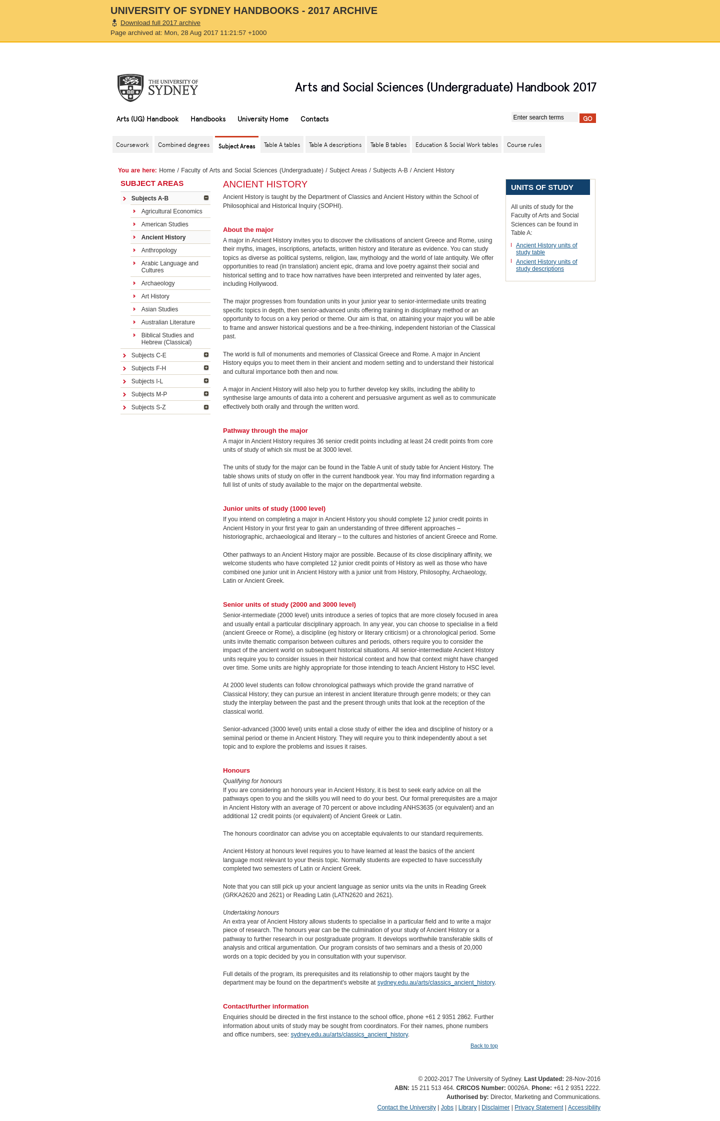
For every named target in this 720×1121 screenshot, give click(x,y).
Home (167, 170)
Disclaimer (496, 1107)
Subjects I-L (147, 381)
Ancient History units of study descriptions (547, 265)
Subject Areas (348, 170)
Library (467, 1107)
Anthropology (159, 250)
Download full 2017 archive (160, 22)
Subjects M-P (149, 394)
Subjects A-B (390, 170)
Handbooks (208, 118)
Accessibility (584, 1107)
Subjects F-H (149, 368)
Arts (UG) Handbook (147, 118)
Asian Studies (160, 309)
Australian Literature (168, 322)
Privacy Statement (538, 1107)
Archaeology (158, 283)
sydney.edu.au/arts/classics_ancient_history (436, 982)
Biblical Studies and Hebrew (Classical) (168, 339)
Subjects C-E (149, 355)
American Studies (165, 224)
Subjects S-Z (149, 407)
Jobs (447, 1107)
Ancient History (164, 237)
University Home (263, 118)
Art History (156, 296)
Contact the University (407, 1107)
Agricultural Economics (172, 211)
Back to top (484, 1046)
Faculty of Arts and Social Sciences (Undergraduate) (252, 170)
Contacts (314, 118)
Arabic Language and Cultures (170, 267)
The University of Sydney (168, 88)
